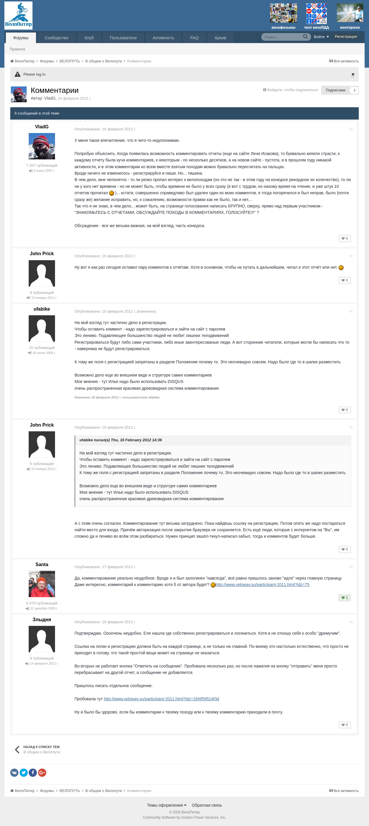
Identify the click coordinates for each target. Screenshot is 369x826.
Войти (321, 37)
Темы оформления (166, 805)
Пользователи (123, 37)
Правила (17, 49)
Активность (163, 37)
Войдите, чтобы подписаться (292, 90)
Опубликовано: (106, 129)
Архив (220, 37)
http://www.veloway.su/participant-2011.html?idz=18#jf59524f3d (162, 698)
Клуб (89, 37)
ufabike (42, 308)
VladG (50, 98)
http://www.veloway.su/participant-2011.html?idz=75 (263, 584)
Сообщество (56, 37)
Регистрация (346, 36)
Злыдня (41, 619)
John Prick (42, 253)
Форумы (21, 37)
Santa (41, 564)
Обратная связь (207, 805)
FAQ (194, 37)
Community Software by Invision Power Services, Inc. (184, 817)
